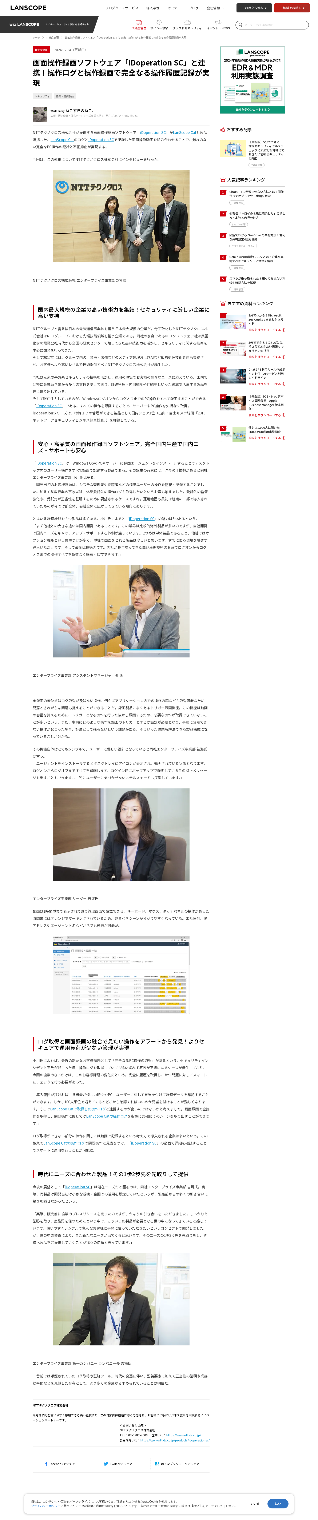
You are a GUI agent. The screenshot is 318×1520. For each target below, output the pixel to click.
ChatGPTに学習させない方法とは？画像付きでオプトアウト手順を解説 (256, 194)
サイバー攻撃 (159, 28)
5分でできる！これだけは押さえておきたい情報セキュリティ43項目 (266, 346)
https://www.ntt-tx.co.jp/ (183, 1435)
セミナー (174, 7)
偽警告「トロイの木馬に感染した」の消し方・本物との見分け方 (257, 215)
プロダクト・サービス (122, 7)
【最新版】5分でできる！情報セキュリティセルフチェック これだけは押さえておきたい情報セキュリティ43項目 (266, 150)
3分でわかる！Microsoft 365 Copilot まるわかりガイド (266, 319)
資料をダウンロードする (265, 330)
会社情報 (213, 7)
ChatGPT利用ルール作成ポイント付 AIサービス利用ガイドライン (267, 373)
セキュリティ (42, 96)
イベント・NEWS (218, 28)
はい (278, 1503)
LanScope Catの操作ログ (106, 1116)
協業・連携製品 (65, 96)
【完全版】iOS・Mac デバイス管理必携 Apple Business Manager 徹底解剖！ (266, 402)
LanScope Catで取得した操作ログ (78, 1108)
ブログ (194, 7)
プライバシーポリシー (46, 1506)
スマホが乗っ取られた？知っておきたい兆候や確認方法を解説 (257, 280)
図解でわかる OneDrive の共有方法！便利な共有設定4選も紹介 (257, 237)
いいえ (255, 1503)
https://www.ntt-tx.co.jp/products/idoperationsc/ (175, 1440)
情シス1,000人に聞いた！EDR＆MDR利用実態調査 (266, 429)
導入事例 (153, 7)
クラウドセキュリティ (187, 28)
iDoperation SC (153, 132)
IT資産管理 (138, 28)
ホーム (36, 37)
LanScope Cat (184, 132)
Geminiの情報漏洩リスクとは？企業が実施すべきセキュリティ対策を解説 (256, 259)
